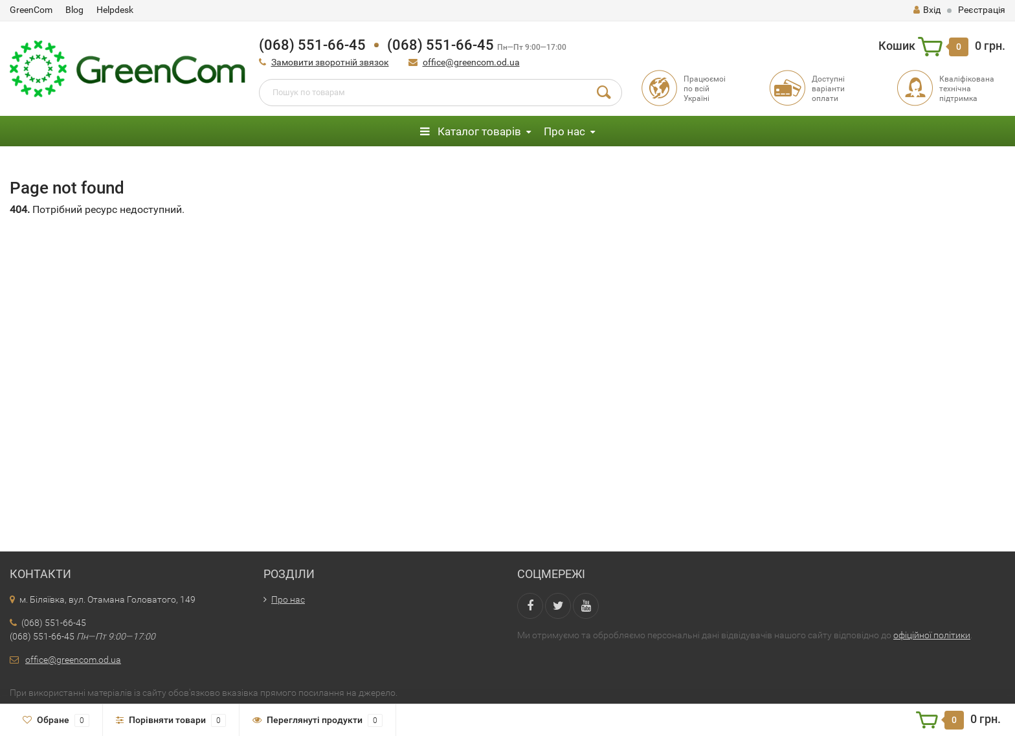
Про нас (564, 131)
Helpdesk (114, 10)
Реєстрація (981, 10)
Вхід (927, 10)
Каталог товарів (470, 131)
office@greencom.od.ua (471, 62)
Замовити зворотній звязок (330, 62)
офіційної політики (931, 635)
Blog (74, 10)
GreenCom (31, 10)
